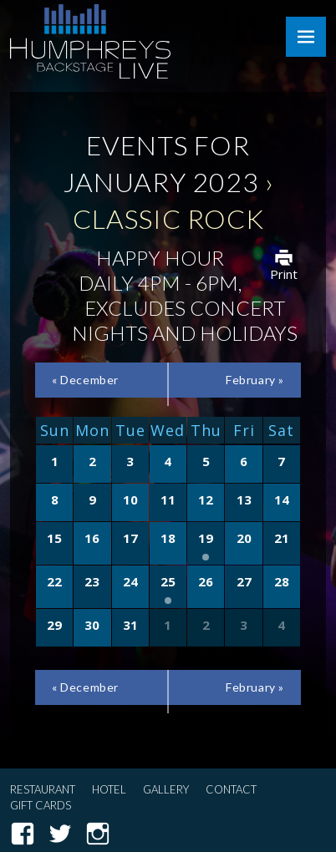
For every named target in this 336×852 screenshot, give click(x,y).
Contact (231, 789)
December (85, 380)
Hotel (109, 789)
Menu (306, 37)
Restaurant (42, 789)
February (255, 380)
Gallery (166, 789)
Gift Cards (40, 805)
